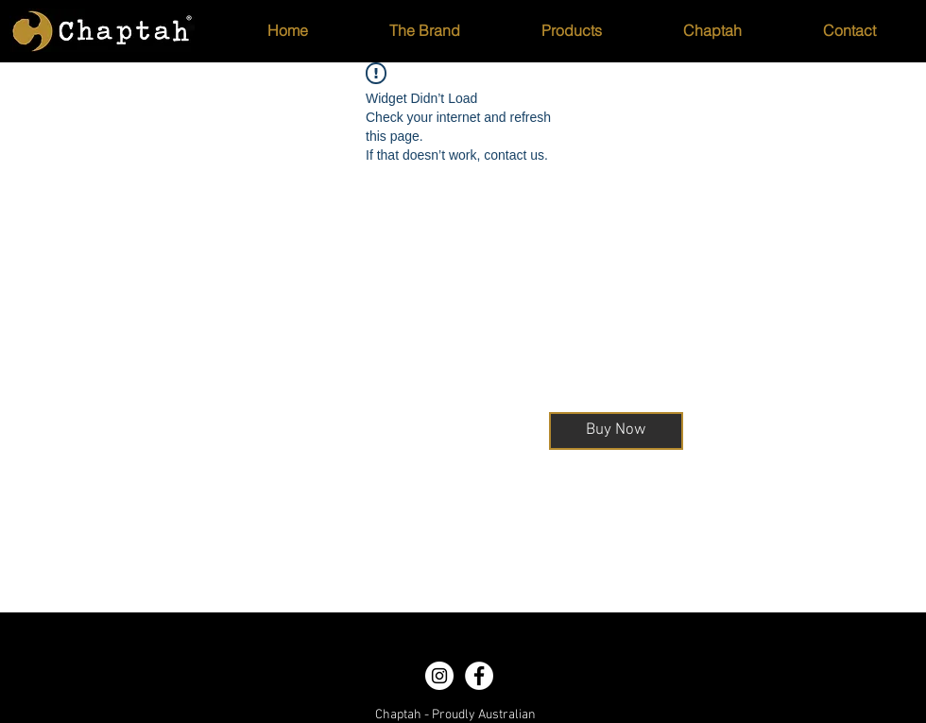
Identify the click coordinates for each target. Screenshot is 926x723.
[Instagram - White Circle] (439, 676)
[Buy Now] (616, 431)
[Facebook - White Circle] (479, 676)
